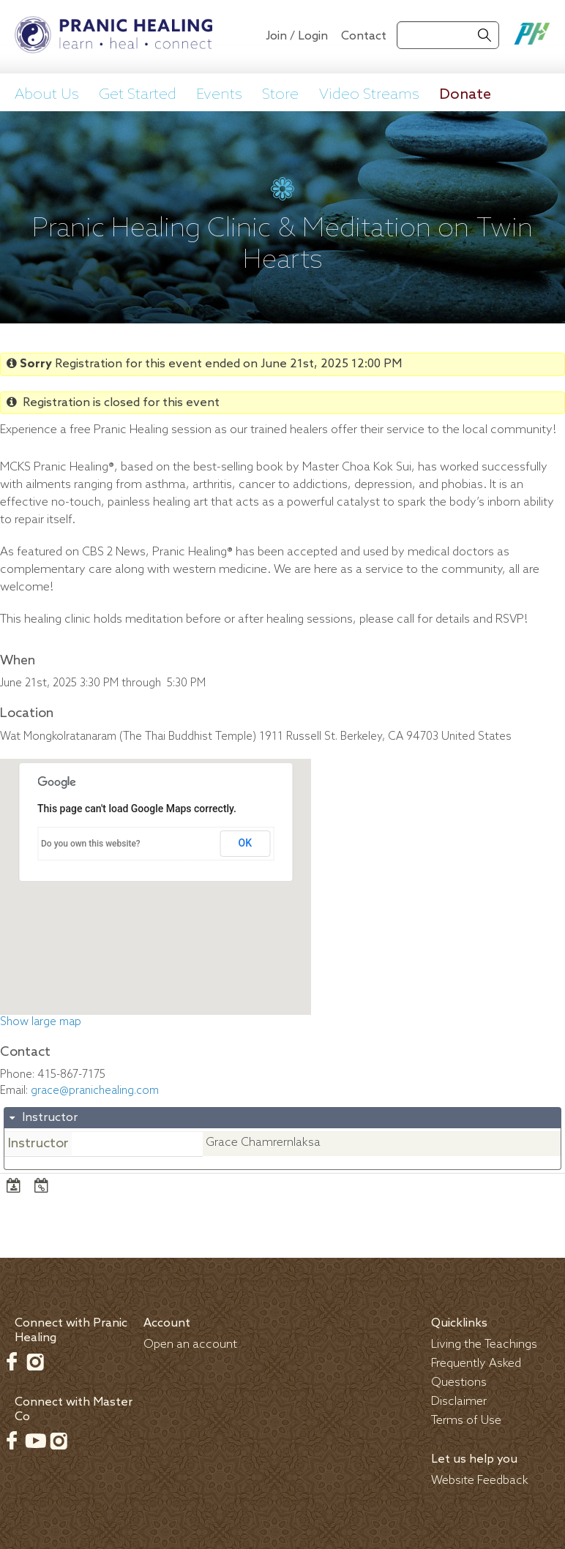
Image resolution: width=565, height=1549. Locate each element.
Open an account (190, 1344)
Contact (363, 36)
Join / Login (297, 36)
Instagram (35, 1361)
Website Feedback (479, 1481)
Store (280, 95)
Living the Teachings (484, 1344)
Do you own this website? (91, 844)
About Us (47, 95)
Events (219, 95)
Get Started (137, 95)
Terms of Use (466, 1421)
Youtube (35, 1440)
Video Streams (369, 95)
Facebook (11, 1361)
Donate (465, 95)
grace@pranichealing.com (95, 1091)
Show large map (40, 1022)
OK (245, 843)
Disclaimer (459, 1402)
